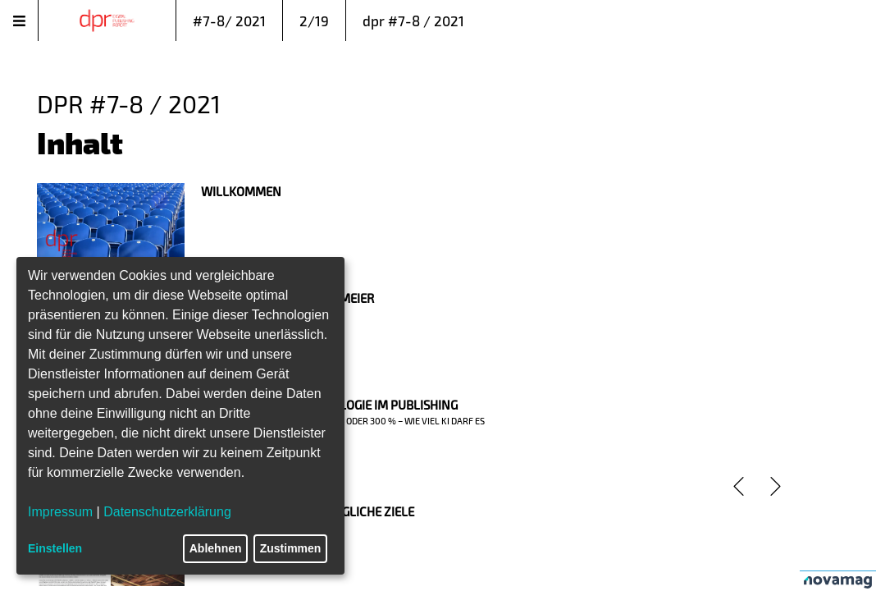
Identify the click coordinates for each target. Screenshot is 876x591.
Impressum (60, 512)
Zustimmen (291, 548)
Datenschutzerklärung (167, 512)
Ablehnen (215, 548)
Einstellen (55, 548)
